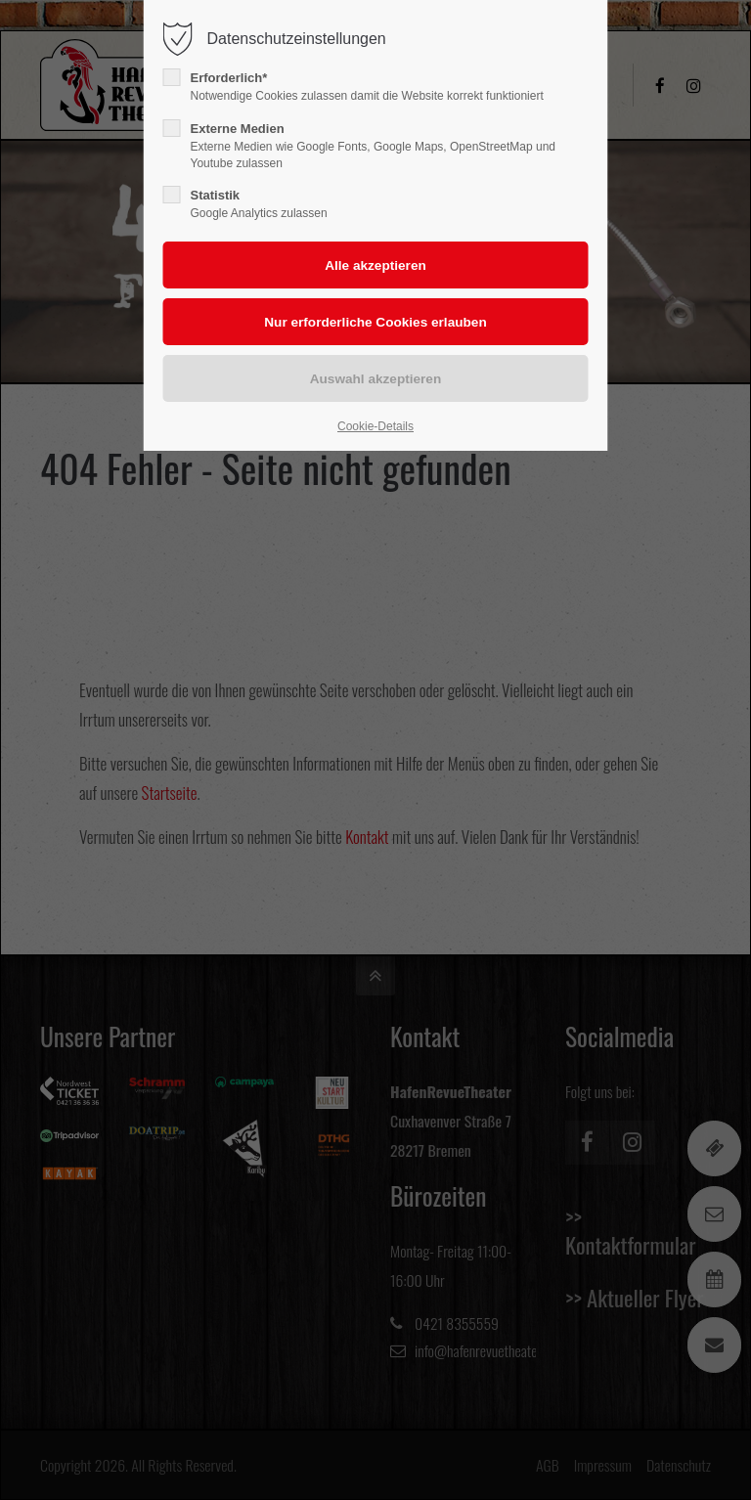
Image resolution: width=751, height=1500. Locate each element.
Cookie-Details (375, 426)
